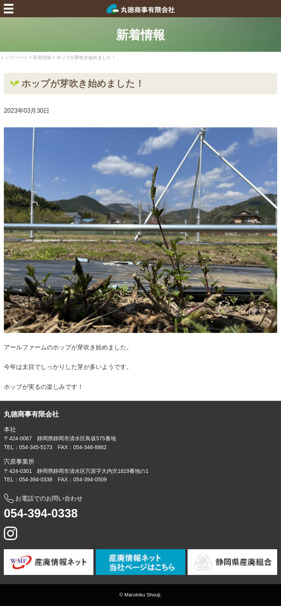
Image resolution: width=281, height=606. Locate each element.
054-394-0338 (41, 513)
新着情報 (42, 57)
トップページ (14, 57)
